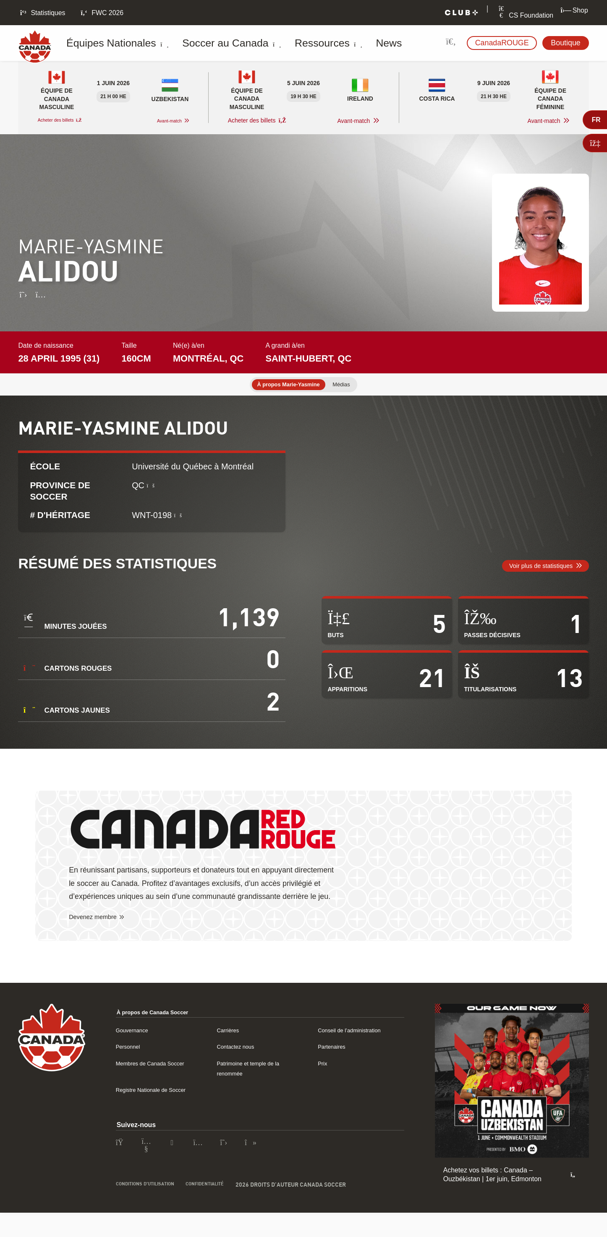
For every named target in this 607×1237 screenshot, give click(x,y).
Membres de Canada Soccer (158, 1079)
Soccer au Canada (201, 43)
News (326, 43)
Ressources (277, 43)
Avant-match (163, 120)
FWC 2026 (101, 12)
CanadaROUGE (502, 43)
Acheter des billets (67, 120)
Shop (574, 10)
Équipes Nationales (112, 43)
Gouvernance (136, 1046)
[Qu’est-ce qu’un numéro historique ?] (179, 520)
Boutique (565, 43)
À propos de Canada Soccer (161, 1028)
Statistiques (42, 12)
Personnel (131, 1063)
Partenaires (335, 1063)
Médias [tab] (350, 385)
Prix (323, 1079)
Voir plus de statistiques (531, 576)
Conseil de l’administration (356, 1046)
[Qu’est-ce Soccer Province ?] (151, 489)
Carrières (230, 1046)
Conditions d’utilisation (153, 1212)
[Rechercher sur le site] (451, 43)
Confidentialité (225, 1212)
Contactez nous (240, 1063)
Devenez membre (98, 934)
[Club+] (461, 13)
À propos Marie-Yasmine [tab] (285, 385)
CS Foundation (525, 15)
